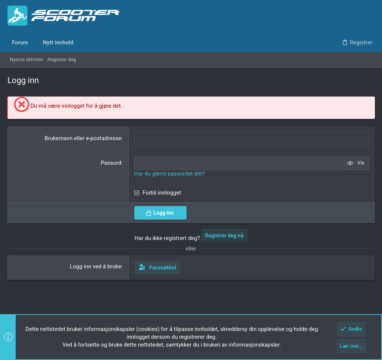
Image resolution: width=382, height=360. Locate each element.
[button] (33, 42)
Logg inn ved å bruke (96, 265)
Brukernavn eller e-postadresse (83, 138)
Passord (111, 162)
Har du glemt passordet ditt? (169, 173)
